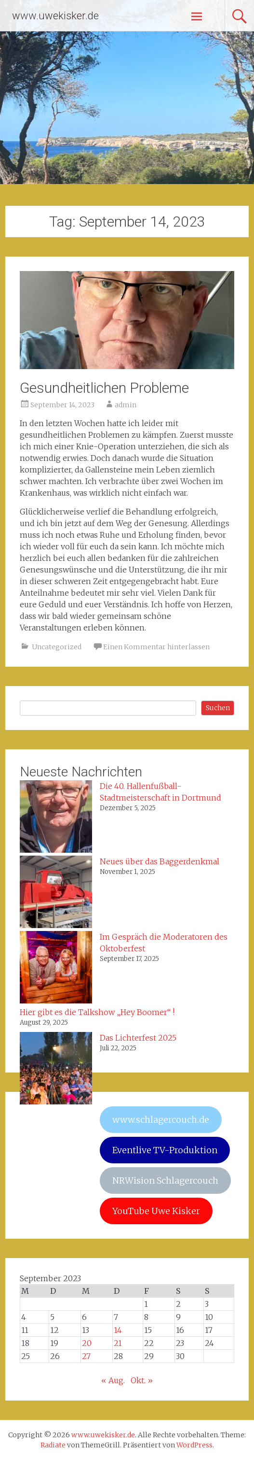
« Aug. (113, 1380)
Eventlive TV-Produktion (164, 1150)
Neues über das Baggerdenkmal (159, 861)
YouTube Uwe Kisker (156, 1211)
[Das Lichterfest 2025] (56, 1069)
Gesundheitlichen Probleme (104, 387)
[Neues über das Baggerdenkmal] (56, 893)
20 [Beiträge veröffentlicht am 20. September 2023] (87, 1343)
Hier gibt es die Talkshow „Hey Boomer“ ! (97, 1012)
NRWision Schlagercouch (165, 1180)
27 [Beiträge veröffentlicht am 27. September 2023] (86, 1356)
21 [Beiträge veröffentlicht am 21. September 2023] (118, 1343)
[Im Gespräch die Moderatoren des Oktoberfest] (56, 968)
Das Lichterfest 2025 (138, 1038)
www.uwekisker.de (55, 16)
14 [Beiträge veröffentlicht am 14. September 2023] (118, 1330)
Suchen (218, 707)
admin (125, 405)
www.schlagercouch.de (160, 1119)
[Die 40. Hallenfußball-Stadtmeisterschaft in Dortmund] (56, 818)
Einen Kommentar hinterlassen (156, 647)
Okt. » (142, 1380)
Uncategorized (56, 647)
